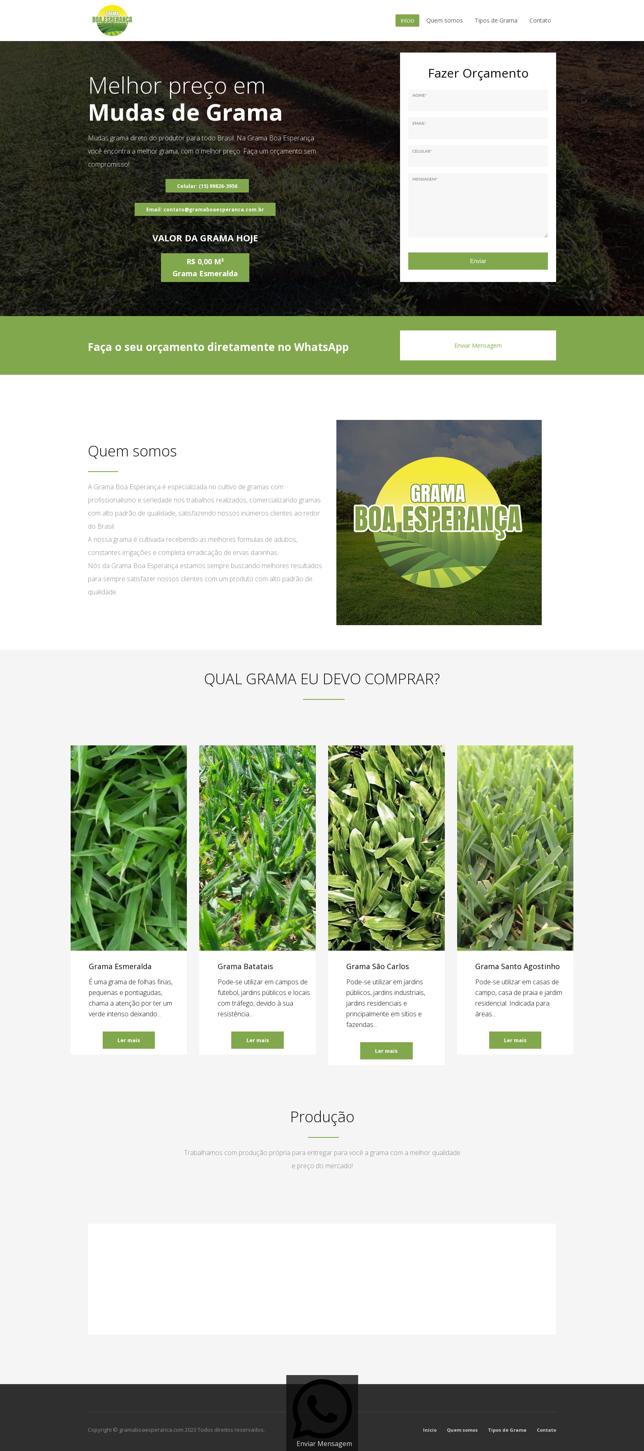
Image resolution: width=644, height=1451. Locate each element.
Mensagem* (425, 179)
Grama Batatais (245, 966)
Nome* (419, 95)
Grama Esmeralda (120, 966)
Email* (419, 123)
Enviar (478, 261)
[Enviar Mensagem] (322, 1413)
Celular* (422, 151)
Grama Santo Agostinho (517, 966)
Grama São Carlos (377, 966)
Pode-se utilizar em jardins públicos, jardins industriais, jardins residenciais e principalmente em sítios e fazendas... (385, 1003)
